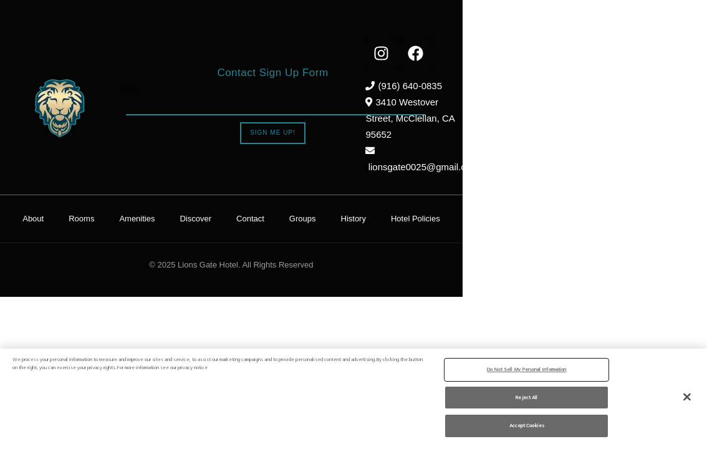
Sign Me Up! (334, 116)
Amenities (259, 185)
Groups (424, 185)
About (155, 185)
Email (192, 73)
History (475, 185)
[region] (353, 398)
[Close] (687, 396)
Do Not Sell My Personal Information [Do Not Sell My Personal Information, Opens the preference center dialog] (526, 369)
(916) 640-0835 (587, 85)
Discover (318, 185)
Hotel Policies (537, 185)
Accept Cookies (526, 425)
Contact (372, 185)
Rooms (203, 185)
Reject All (526, 397)
